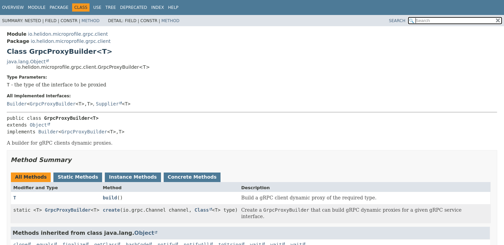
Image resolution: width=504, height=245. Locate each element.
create (111, 210)
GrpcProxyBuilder (53, 104)
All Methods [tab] (31, 177)
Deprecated (133, 7)
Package (59, 7)
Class (202, 210)
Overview (13, 7)
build (110, 197)
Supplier (107, 104)
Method (91, 20)
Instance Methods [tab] (133, 177)
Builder (17, 104)
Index (157, 7)
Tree (110, 7)
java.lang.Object (26, 61)
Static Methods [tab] (78, 177)
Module (37, 7)
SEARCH (397, 20)
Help (173, 7)
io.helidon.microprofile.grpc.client (68, 34)
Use (97, 7)
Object (38, 125)
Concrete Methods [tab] (192, 177)
